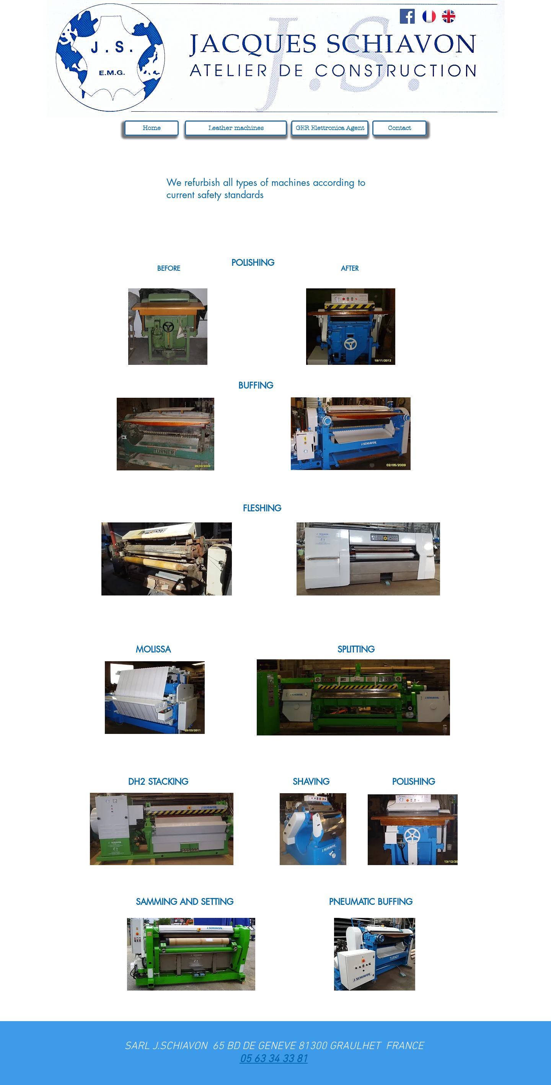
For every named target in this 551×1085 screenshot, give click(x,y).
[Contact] (399, 128)
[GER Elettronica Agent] (329, 128)
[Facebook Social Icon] (407, 16)
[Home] (151, 128)
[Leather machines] (236, 128)
